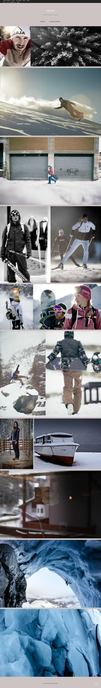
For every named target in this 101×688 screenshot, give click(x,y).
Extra (8, 2)
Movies (24, 0)
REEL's (28, 0)
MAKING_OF (13, 2)
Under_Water (18, 0)
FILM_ (4, 2)
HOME (18, 2)
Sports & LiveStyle (6, 0)
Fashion (13, 0)
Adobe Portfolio (54, 683)
